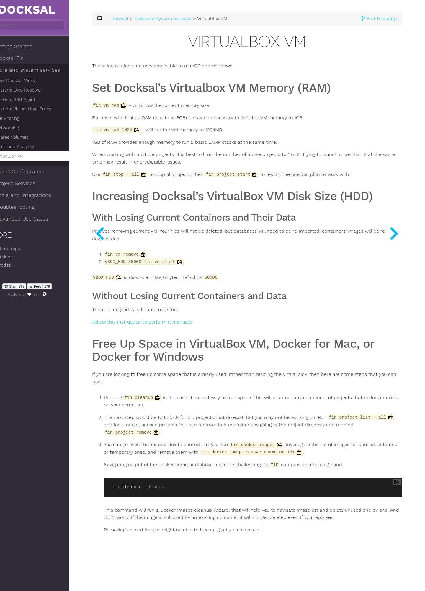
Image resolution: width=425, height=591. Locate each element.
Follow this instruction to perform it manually (167, 337)
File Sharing (22, 119)
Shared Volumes (27, 138)
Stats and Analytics (30, 147)
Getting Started (26, 47)
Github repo (20, 249)
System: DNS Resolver (33, 90)
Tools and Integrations (35, 196)
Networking (22, 128)
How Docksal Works (31, 81)
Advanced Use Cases (34, 219)
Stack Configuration (32, 172)
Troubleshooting (27, 207)
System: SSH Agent (30, 100)
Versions (16, 257)
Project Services (27, 184)
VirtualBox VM (24, 156)
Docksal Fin (22, 59)
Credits (15, 265)
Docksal (144, 21)
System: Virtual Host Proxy (38, 109)
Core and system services (40, 71)
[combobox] (43, 25)
